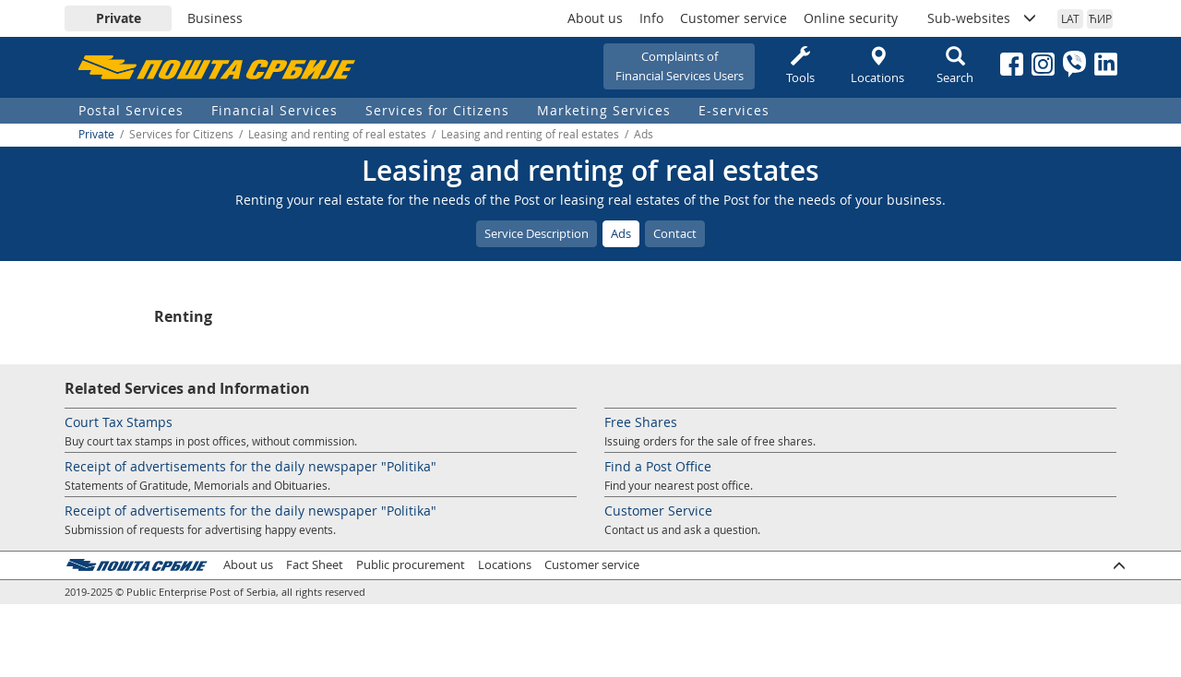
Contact (675, 233)
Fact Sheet (314, 565)
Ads (621, 233)
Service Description (536, 233)
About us (595, 18)
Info (651, 18)
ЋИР (1100, 18)
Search (955, 66)
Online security (851, 18)
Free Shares (640, 422)
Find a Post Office (657, 466)
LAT (1070, 18)
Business (215, 18)
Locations (877, 66)
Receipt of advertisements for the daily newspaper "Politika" (250, 466)
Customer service (733, 18)
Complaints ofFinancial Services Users (679, 66)
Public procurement (410, 565)
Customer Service (658, 510)
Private (118, 18)
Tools (800, 66)
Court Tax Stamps (119, 422)
